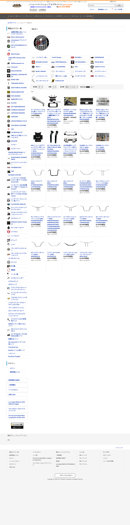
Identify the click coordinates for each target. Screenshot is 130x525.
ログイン (92, 9)
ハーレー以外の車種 (108, 461)
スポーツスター (107, 455)
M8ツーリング (83, 455)
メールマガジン (13, 390)
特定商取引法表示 (14, 380)
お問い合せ (12, 394)
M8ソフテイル (83, 461)
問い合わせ (33, 10)
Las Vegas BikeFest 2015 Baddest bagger (17, 403)
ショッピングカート (14, 461)
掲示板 (58, 461)
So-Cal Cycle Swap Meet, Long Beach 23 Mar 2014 (17, 416)
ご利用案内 (42, 10)
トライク (105, 458)
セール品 (81, 452)
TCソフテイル (83, 464)
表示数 (35, 87)
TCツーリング (83, 458)
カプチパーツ (12, 464)
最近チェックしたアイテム (63, 452)
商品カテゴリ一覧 (14, 452)
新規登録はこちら (103, 9)
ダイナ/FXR (106, 452)
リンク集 (35, 455)
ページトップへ (119, 447)
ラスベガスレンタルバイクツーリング (17, 409)
